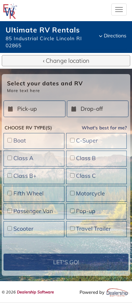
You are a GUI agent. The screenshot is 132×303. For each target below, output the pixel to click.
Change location (66, 60)
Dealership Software (35, 292)
